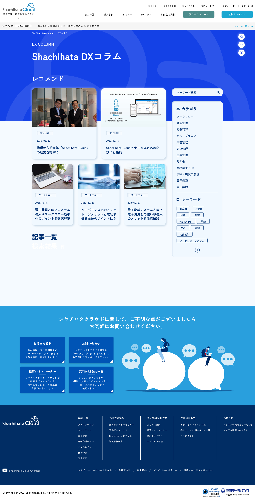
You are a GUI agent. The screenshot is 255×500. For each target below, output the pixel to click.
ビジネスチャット (87, 446)
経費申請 (82, 452)
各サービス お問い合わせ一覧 (195, 430)
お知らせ (152, 5)
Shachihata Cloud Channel (21, 470)
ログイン (246, 5)
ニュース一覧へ (242, 26)
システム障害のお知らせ (235, 430)
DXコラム (146, 14)
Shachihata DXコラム (120, 435)
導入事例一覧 (116, 441)
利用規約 (142, 470)
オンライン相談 (155, 441)
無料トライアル (237, 14)
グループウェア (86, 424)
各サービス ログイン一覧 (193, 424)
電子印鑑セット (86, 441)
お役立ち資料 (168, 14)
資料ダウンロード (199, 14)
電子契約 (82, 435)
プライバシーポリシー (165, 470)
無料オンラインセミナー (121, 424)
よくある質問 (169, 5)
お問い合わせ (188, 5)
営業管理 (82, 458)
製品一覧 (90, 14)
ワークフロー (85, 430)
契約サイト (206, 5)
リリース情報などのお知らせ (238, 424)
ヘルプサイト (226, 5)
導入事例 (109, 14)
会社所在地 (124, 470)
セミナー (127, 14)
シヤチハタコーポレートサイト (95, 470)
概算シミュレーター (157, 430)
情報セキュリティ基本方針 (198, 470)
